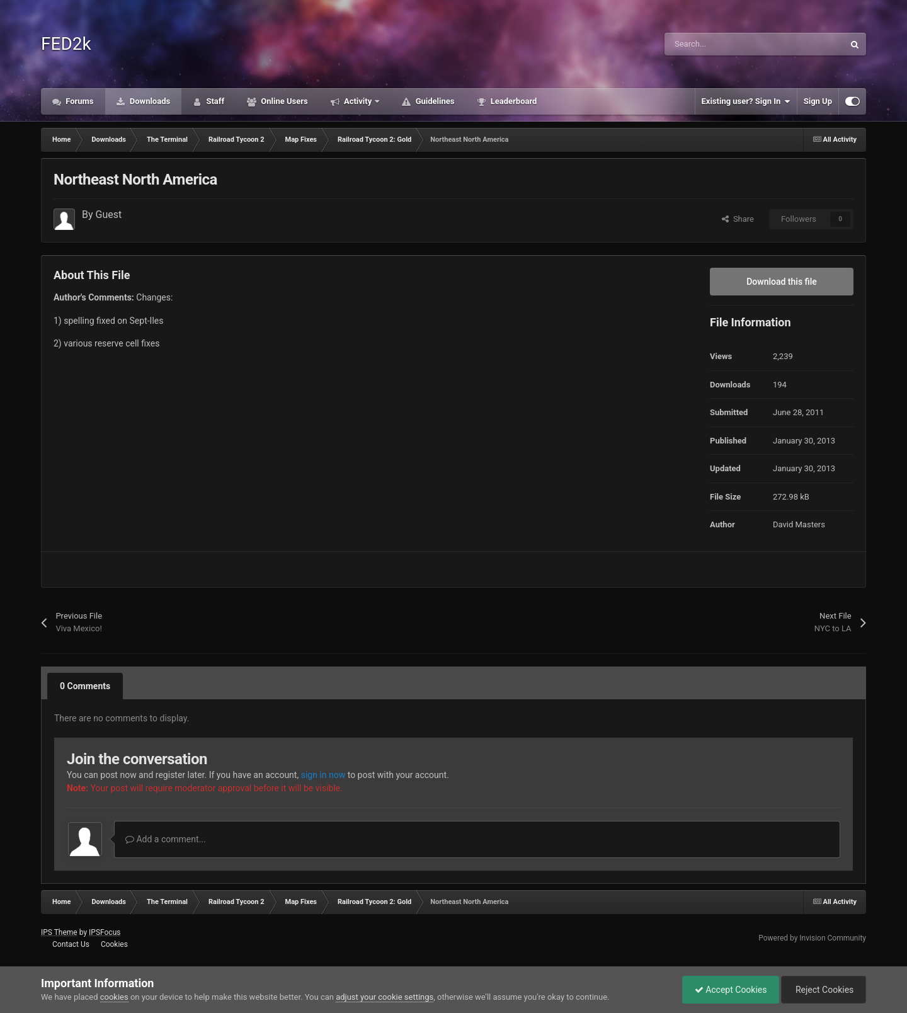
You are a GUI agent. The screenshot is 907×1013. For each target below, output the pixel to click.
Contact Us (70, 944)
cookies (114, 997)
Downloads (149, 101)
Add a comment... (165, 839)
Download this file (781, 282)
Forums (79, 101)
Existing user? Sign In (746, 101)
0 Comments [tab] (85, 686)
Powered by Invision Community (812, 938)
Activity (358, 101)
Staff (214, 101)
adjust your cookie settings (384, 997)
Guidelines (433, 101)
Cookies (114, 944)
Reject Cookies (822, 990)
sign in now (323, 775)
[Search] (727, 44)
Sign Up (818, 101)
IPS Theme (59, 932)
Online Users (283, 101)
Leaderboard (512, 101)
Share (738, 219)
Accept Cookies (728, 990)
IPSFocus (104, 932)
